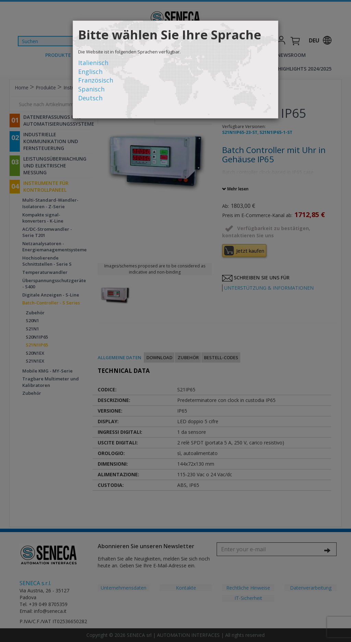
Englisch (90, 71)
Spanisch (91, 89)
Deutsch (90, 98)
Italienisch (93, 63)
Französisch (95, 80)
